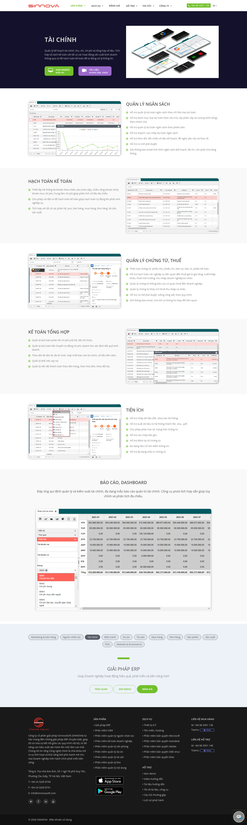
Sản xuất (210, 637)
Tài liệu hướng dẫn (154, 784)
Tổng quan (101, 689)
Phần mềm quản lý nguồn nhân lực (114, 735)
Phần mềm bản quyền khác (159, 757)
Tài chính (92, 637)
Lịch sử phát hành (154, 800)
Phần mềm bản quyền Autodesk (162, 741)
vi (214, 5)
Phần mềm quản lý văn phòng (111, 746)
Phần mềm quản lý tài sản (109, 757)
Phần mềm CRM (104, 730)
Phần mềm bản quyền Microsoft (162, 735)
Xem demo (150, 773)
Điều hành (110, 637)
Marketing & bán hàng (43, 637)
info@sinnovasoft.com (43, 793)
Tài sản (141, 637)
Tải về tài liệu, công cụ (156, 789)
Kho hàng (175, 637)
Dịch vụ (96, 5)
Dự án (126, 637)
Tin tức (146, 5)
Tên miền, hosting (154, 730)
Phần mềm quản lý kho (108, 762)
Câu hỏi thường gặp (155, 794)
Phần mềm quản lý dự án (109, 751)
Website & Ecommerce (129, 644)
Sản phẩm (78, 5)
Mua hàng (157, 637)
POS (107, 644)
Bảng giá (114, 5)
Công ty (164, 5)
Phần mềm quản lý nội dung (110, 767)
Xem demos (125, 689)
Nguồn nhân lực (72, 637)
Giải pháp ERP (103, 725)
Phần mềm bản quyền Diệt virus (162, 751)
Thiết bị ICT (150, 725)
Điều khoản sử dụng (60, 819)
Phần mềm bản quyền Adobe (160, 746)
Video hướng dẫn (153, 778)
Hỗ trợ (130, 5)
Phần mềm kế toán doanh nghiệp (113, 741)
